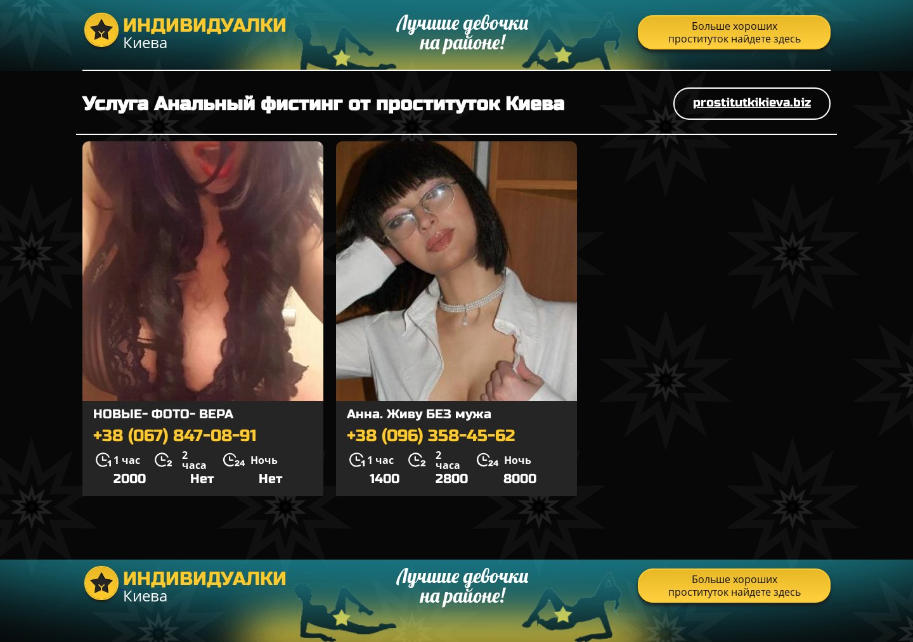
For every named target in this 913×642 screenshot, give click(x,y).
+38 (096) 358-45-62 (431, 436)
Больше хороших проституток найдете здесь (734, 32)
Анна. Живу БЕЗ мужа (419, 414)
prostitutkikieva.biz (752, 102)
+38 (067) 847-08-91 (175, 436)
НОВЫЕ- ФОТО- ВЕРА (163, 414)
